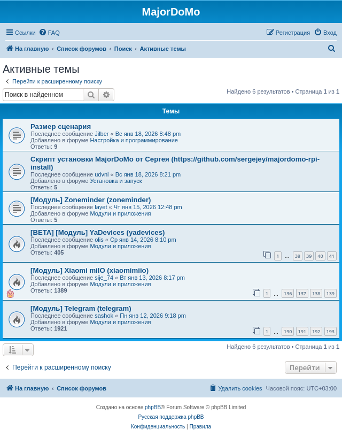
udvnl (101, 174)
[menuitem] (49, 32)
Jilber (101, 134)
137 (302, 293)
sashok (104, 315)
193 (331, 331)
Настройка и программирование (134, 140)
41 (332, 255)
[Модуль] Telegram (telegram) (80, 308)
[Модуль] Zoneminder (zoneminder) (90, 200)
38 (297, 255)
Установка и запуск (116, 181)
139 (331, 293)
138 (316, 293)
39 (309, 255)
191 (302, 331)
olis (99, 239)
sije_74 (104, 277)
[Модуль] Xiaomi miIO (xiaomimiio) (89, 270)
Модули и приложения (120, 213)
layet (101, 207)
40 (320, 255)
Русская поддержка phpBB (171, 417)
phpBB (153, 407)
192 (316, 331)
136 (288, 293)
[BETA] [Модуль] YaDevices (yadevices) (97, 232)
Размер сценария (60, 126)
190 (288, 331)
